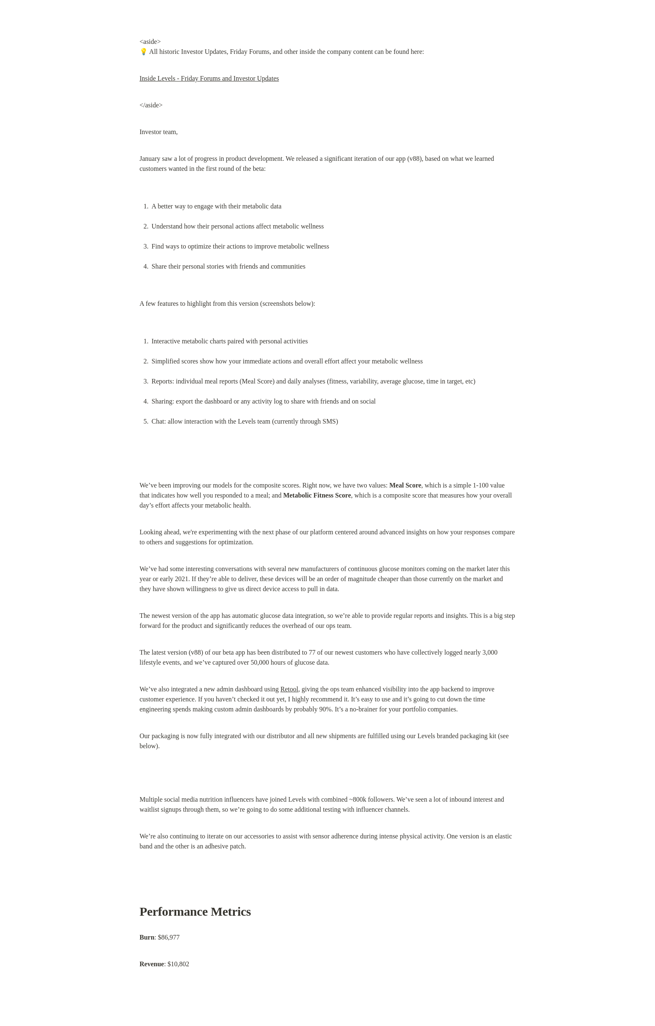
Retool (289, 689)
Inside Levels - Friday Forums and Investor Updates (209, 78)
